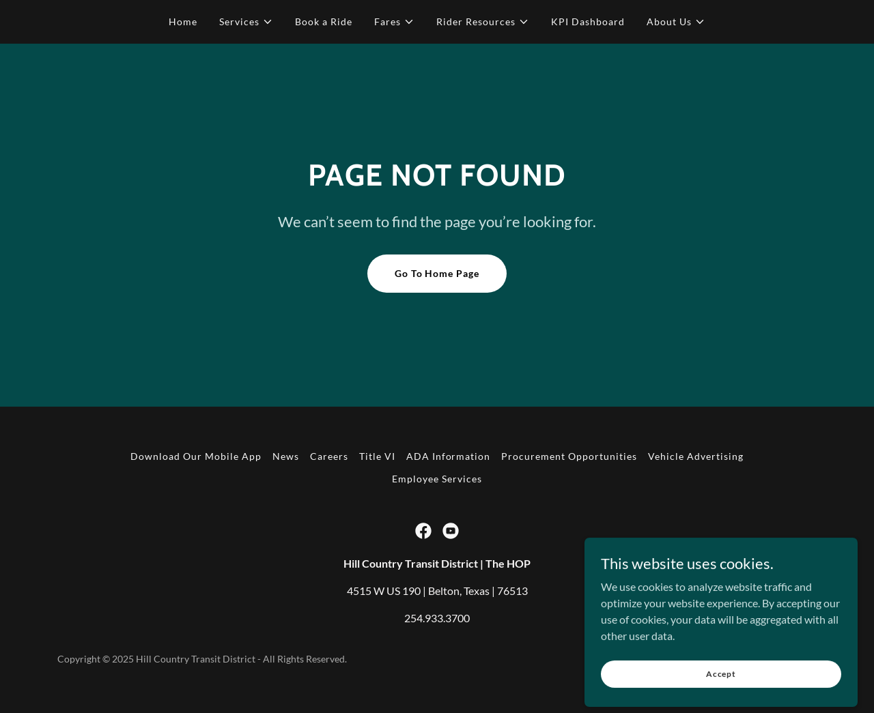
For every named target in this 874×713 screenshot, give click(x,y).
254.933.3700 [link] (437, 617)
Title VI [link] (377, 456)
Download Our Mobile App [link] (196, 456)
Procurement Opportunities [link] (569, 456)
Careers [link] (329, 456)
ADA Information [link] (448, 456)
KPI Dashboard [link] (588, 21)
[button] (246, 22)
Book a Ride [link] (323, 21)
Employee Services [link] (437, 478)
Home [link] (183, 21)
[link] (423, 530)
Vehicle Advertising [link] (696, 456)
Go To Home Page (437, 273)
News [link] (285, 456)
